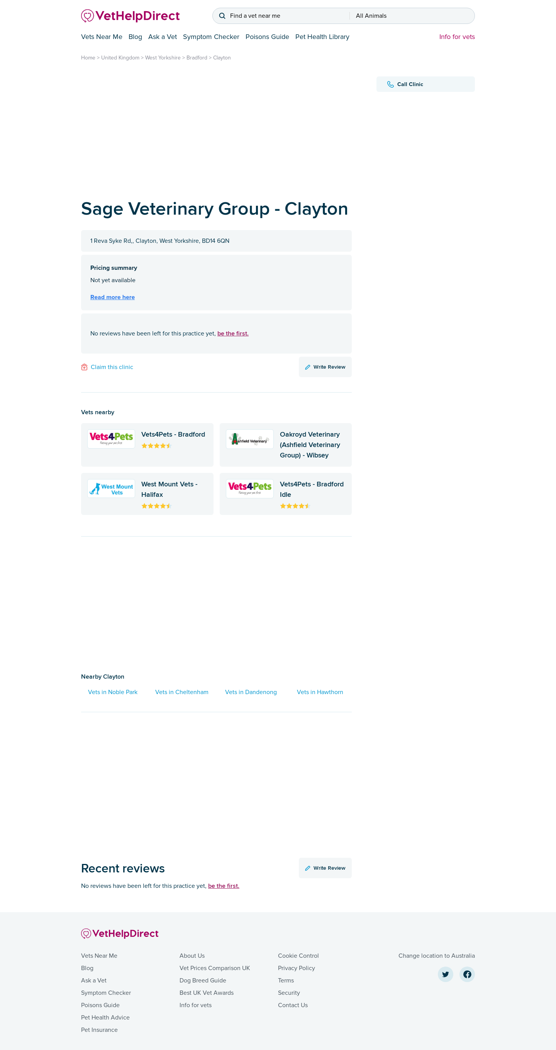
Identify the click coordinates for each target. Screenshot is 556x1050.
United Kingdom (120, 57)
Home (88, 57)
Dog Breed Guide (203, 980)
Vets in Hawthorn (320, 692)
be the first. (233, 333)
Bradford (196, 57)
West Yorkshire (163, 57)
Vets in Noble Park (112, 692)
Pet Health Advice (105, 1017)
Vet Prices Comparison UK (215, 968)
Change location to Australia (436, 956)
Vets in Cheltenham (181, 692)
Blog (135, 36)
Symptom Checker (211, 36)
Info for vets (457, 36)
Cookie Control (298, 956)
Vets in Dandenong (251, 692)
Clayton (222, 57)
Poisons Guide (267, 36)
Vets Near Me (101, 36)
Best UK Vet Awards (207, 993)
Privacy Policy (296, 968)
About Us (192, 956)
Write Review (325, 367)
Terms (286, 980)
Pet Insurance (99, 1030)
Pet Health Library (322, 36)
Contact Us (293, 1005)
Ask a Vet (162, 36)
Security (289, 993)
